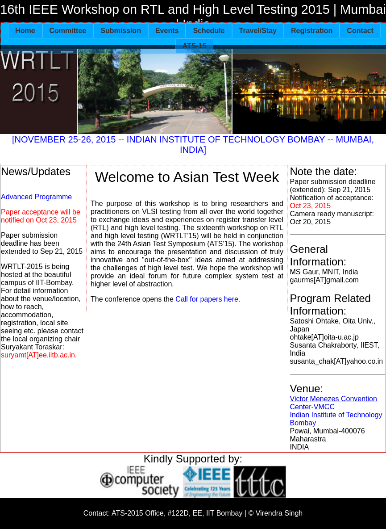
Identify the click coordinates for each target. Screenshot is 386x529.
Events (166, 30)
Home (25, 30)
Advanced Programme (36, 197)
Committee (68, 30)
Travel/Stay (258, 30)
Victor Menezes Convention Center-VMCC (333, 403)
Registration (311, 30)
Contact (360, 30)
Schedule (208, 30)
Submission (120, 30)
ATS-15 (195, 46)
